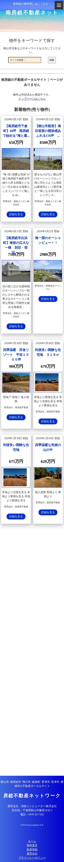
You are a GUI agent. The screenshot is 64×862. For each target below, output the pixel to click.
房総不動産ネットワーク (32, 795)
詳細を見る (16, 214)
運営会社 (32, 853)
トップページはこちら (32, 98)
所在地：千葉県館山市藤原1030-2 (32, 810)
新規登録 (32, 849)
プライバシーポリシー (32, 857)
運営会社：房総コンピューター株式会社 (32, 806)
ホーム (32, 841)
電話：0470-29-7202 (32, 814)
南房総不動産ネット (32, 12)
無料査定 (32, 845)
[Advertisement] (32, 650)
